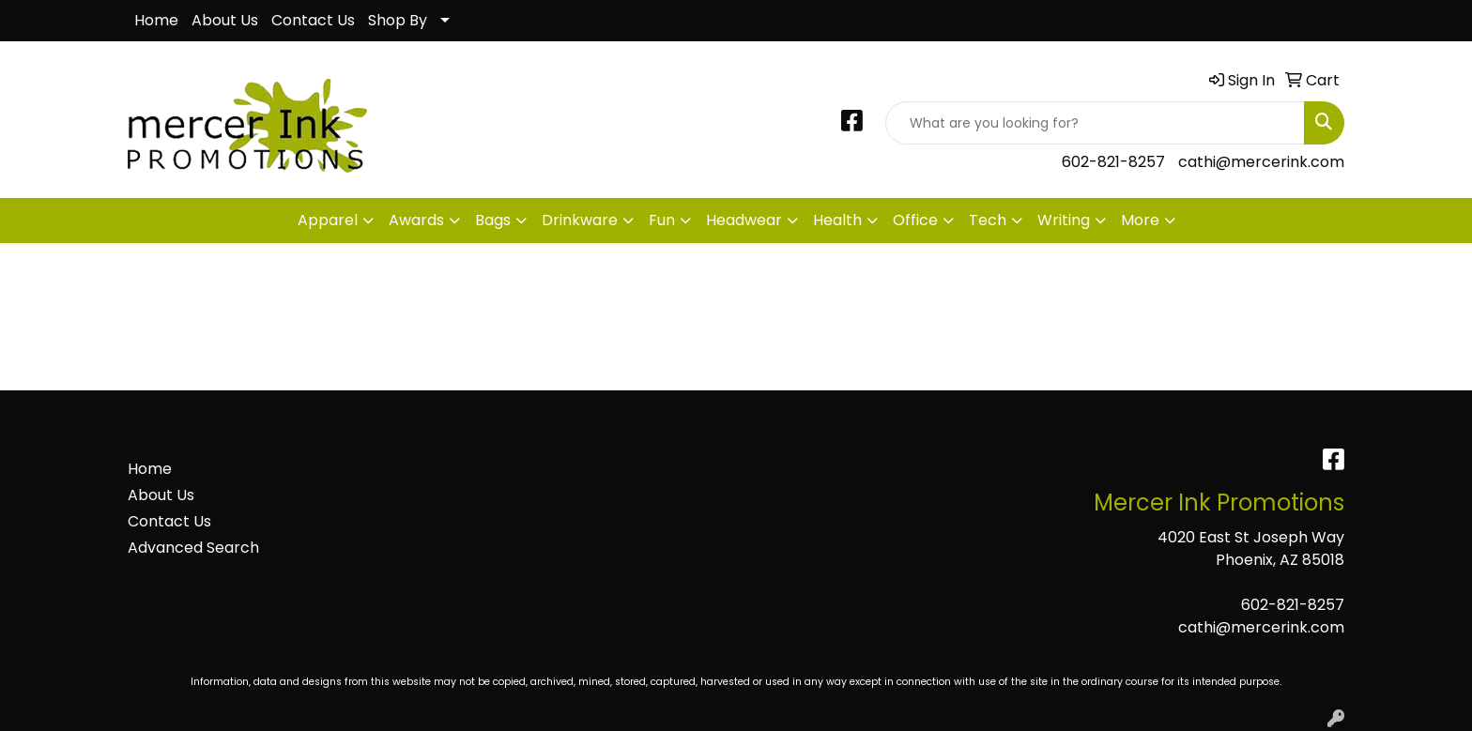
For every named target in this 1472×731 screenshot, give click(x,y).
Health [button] (837, 220)
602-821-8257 (1113, 162)
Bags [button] (493, 220)
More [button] (1140, 220)
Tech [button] (987, 220)
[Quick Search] (1095, 123)
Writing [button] (1063, 220)
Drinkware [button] (580, 220)
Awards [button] (416, 220)
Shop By (397, 20)
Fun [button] (662, 220)
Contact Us (313, 20)
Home (156, 20)
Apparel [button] (328, 220)
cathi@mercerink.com (1261, 162)
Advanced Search (193, 547)
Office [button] (915, 220)
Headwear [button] (744, 220)
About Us (225, 20)
